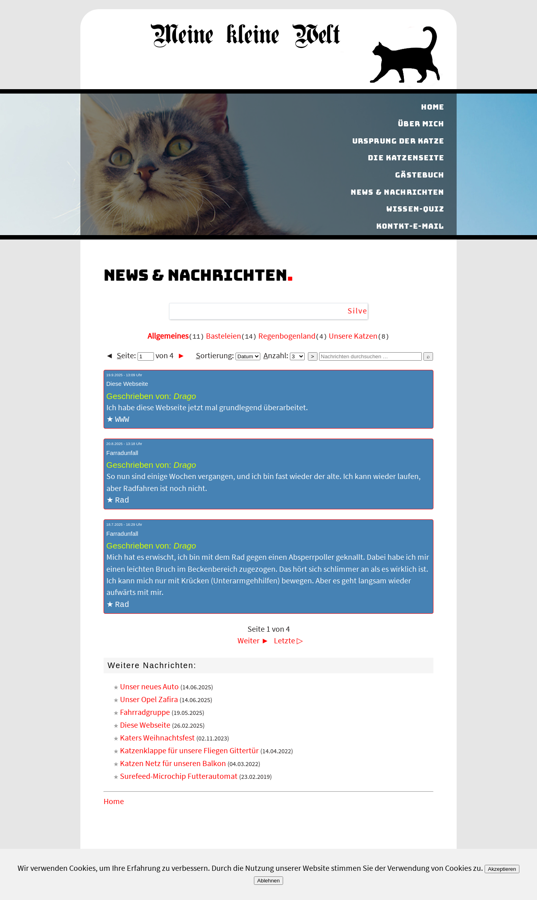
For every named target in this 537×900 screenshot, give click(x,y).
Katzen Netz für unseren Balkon (173, 765)
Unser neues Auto (149, 688)
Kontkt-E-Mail (410, 226)
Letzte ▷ (288, 642)
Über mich (421, 124)
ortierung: (228, 356)
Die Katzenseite (406, 158)
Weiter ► (253, 642)
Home (433, 107)
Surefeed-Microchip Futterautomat (179, 777)
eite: (135, 356)
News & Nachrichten (398, 192)
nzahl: (284, 356)
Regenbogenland (286, 336)
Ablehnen (268, 881)
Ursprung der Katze (398, 141)
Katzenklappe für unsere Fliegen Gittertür (189, 752)
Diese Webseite (145, 726)
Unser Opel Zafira (149, 701)
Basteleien (223, 336)
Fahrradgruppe (145, 713)
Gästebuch (419, 175)
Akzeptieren (502, 869)
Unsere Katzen (353, 336)
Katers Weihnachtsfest (157, 739)
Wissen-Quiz (415, 209)
